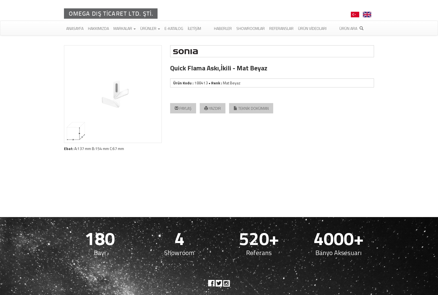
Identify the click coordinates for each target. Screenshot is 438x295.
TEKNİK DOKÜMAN (251, 108)
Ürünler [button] (150, 28)
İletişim (194, 28)
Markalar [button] (124, 28)
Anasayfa (75, 28)
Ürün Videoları (312, 28)
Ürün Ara (351, 28)
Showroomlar (250, 28)
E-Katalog (174, 28)
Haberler (223, 28)
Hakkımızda (98, 28)
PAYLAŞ (183, 108)
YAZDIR (212, 108)
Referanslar (281, 28)
